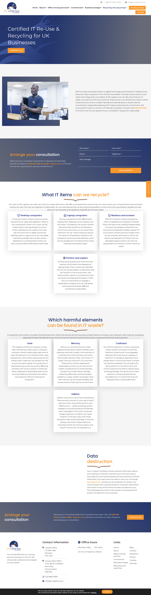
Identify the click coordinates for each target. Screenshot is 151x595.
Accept (107, 592)
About (116, 551)
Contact (133, 551)
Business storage (121, 563)
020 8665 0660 (51, 577)
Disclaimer (134, 554)
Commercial (119, 559)
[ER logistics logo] (11, 7)
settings (93, 593)
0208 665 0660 (140, 108)
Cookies (133, 560)
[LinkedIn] (101, 2)
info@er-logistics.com (53, 164)
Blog (131, 547)
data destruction (93, 482)
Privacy (133, 557)
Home (116, 547)
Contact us (16, 50)
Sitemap (133, 563)
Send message (125, 170)
